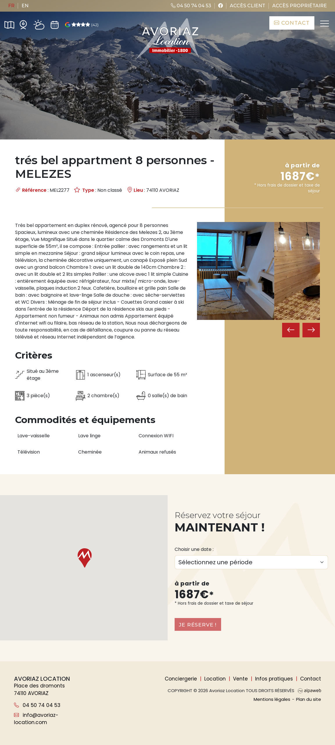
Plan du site (308, 699)
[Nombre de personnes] (90, 115)
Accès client (247, 5)
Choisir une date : (194, 549)
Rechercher (294, 115)
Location (215, 678)
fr (11, 5)
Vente (240, 678)
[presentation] (291, 348)
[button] (84, 558)
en (25, 5)
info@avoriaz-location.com (36, 719)
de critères (190, 115)
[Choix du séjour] (251, 562)
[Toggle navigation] (323, 24)
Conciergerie (181, 678)
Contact (290, 23)
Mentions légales (272, 699)
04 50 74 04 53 (191, 5)
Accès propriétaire (299, 5)
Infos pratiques (274, 678)
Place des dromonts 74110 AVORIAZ (39, 689)
